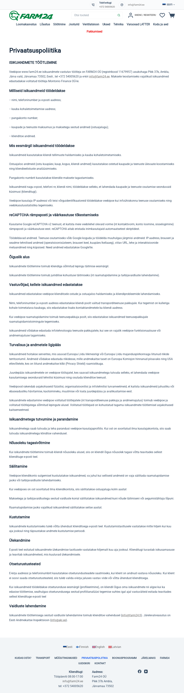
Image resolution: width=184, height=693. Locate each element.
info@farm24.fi (131, 615)
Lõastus (45, 24)
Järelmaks (148, 658)
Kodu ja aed (160, 24)
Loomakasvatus (26, 24)
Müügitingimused (65, 658)
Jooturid (74, 24)
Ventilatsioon (90, 24)
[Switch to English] (98, 647)
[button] (168, 5)
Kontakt (100, 663)
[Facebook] (139, 671)
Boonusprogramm (124, 658)
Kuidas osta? (23, 658)
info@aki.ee (58, 620)
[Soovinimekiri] (162, 15)
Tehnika (118, 24)
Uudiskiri (84, 663)
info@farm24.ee (136, 4)
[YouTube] (146, 671)
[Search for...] (93, 15)
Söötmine (59, 24)
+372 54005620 (107, 6)
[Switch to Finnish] (82, 647)
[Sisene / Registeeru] (142, 15)
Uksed (106, 24)
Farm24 (164, 658)
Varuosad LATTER (138, 24)
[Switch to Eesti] (67, 647)
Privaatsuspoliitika (95, 658)
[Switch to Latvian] (115, 647)
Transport (43, 658)
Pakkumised (94, 31)
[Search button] (119, 15)
